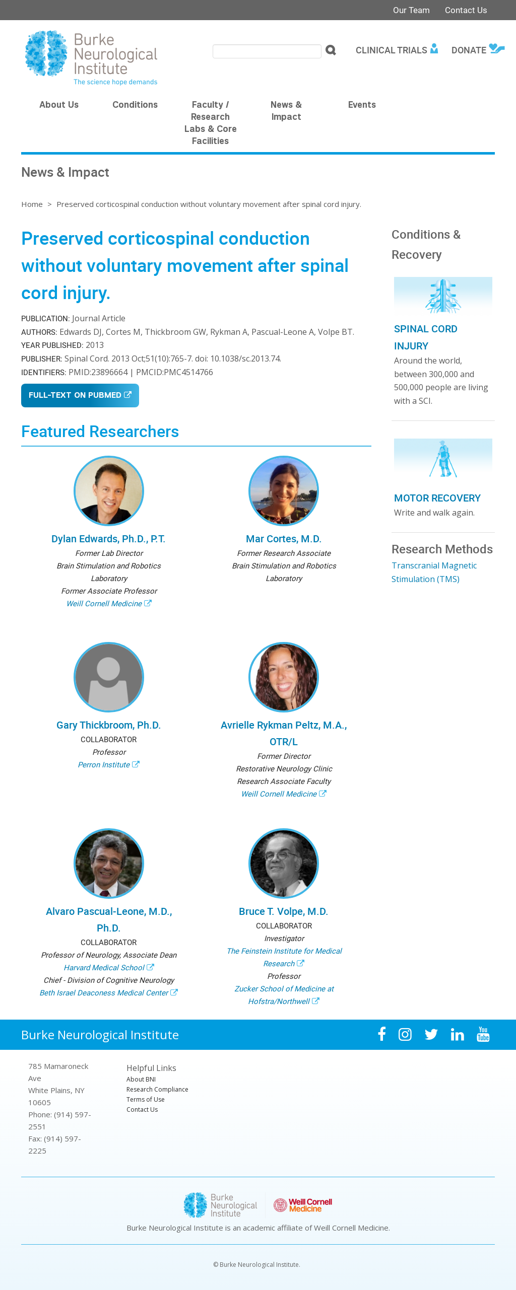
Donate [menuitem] (469, 50)
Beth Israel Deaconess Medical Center (103, 992)
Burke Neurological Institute (100, 1034)
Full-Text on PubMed (75, 396)
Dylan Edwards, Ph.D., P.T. (108, 538)
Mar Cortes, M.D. (284, 538)
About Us (59, 106)
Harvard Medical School (103, 967)
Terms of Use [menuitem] (145, 1099)
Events (362, 106)
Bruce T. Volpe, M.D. (284, 911)
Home (32, 204)
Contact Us (466, 10)
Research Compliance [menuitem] (157, 1089)
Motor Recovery (437, 498)
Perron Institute (104, 764)
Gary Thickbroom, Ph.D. (108, 725)
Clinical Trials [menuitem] (391, 50)
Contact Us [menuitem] (142, 1109)
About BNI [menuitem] (141, 1079)
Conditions (135, 106)
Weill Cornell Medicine (104, 603)
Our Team (411, 10)
